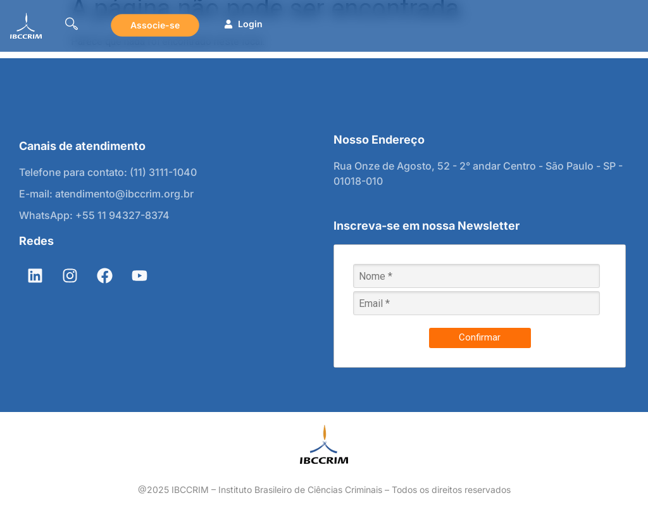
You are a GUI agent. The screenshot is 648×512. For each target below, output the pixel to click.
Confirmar (480, 337)
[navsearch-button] (71, 25)
